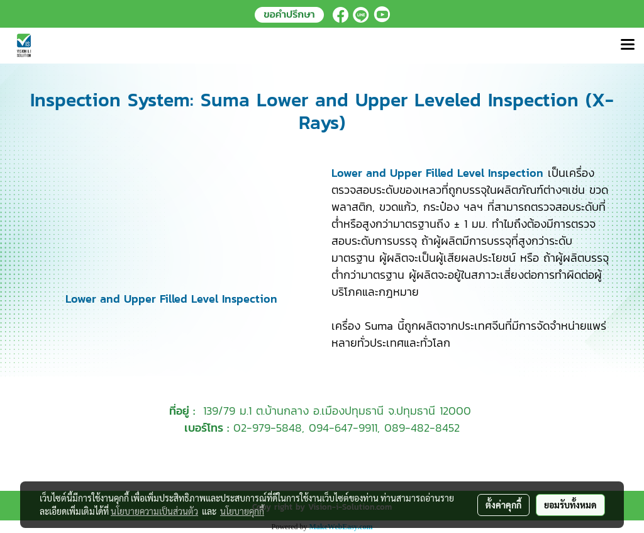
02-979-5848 (267, 427)
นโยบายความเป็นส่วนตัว (154, 511)
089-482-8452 (422, 427)
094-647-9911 (343, 427)
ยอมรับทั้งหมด (570, 504)
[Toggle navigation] (627, 45)
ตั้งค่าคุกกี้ (503, 504)
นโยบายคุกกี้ (242, 511)
